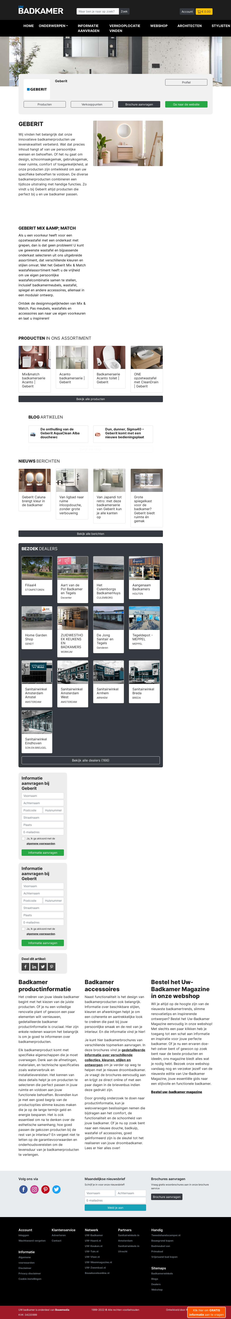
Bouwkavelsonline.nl (97, 1273)
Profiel (186, 82)
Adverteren (59, 1235)
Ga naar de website (186, 104)
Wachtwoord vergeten (31, 1240)
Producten (45, 104)
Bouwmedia (62, 1309)
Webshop (158, 26)
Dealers (156, 1284)
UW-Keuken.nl (93, 1246)
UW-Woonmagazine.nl (98, 1262)
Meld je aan (115, 1207)
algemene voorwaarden (41, 843)
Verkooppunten (92, 104)
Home (28, 26)
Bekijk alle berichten (90, 533)
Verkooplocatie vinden (124, 28)
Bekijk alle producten (90, 399)
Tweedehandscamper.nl (165, 1235)
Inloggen (23, 1235)
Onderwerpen (52, 26)
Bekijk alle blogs (90, 449)
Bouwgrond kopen (162, 1240)
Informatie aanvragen (88, 28)
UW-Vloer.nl (92, 1256)
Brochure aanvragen (139, 104)
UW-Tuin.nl (91, 1251)
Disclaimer (24, 1268)
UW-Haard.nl (93, 1240)
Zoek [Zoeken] (124, 11)
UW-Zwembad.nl (95, 1267)
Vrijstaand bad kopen (164, 1256)
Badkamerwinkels (162, 1273)
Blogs (154, 1278)
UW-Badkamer (94, 1235)
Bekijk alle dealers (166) (90, 760)
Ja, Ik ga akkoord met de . (41, 841)
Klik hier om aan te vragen (206, 1312)
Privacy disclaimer (29, 1273)
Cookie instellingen (29, 1278)
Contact (56, 1240)
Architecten (189, 26)
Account (187, 11)
